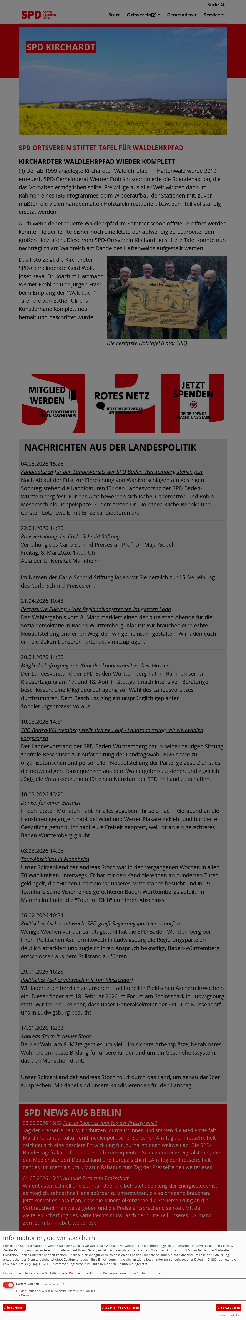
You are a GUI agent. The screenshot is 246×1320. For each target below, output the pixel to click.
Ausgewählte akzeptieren (120, 1307)
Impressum (158, 1273)
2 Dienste (24, 1295)
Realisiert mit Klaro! (230, 1315)
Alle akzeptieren (228, 1307)
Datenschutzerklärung (85, 1273)
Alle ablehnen (14, 1307)
